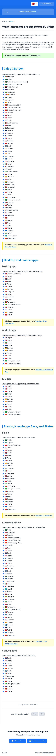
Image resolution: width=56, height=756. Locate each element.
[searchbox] (28, 12)
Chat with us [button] (19, 741)
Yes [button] (34, 714)
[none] (34, 4)
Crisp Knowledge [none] (48, 752)
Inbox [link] (12, 21)
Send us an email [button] (38, 741)
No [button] (42, 714)
